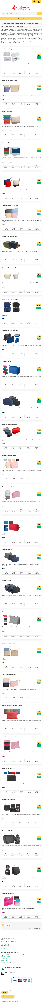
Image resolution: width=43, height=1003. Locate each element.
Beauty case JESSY (6, 361)
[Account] (34, 1)
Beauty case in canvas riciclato (9, 236)
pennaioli (13, 42)
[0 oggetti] (21, 18)
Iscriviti (5, 992)
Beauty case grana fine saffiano (10, 205)
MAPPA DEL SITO (4, 960)
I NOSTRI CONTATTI (5, 958)
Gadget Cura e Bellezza (9, 26)
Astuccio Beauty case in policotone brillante (13, 737)
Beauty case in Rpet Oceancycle (10, 330)
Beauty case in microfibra (8, 799)
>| (9, 925)
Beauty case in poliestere (8, 768)
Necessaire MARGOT (7, 111)
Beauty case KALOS (7, 393)
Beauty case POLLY (6, 518)
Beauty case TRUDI (6, 580)
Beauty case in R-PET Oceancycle (10, 299)
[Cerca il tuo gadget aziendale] (39, 13)
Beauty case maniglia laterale (9, 424)
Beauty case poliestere (7, 486)
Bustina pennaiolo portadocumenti (11, 49)
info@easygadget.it (5, 948)
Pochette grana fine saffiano (9, 674)
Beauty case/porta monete (8, 643)
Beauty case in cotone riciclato (9, 80)
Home (2, 26)
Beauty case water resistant (9, 611)
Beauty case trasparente (8, 893)
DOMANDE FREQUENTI (5, 956)
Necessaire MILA (6, 142)
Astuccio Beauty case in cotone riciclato (12, 705)
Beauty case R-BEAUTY (7, 549)
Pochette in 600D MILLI (7, 830)
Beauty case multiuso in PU (9, 455)
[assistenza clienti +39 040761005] (39, 1)
